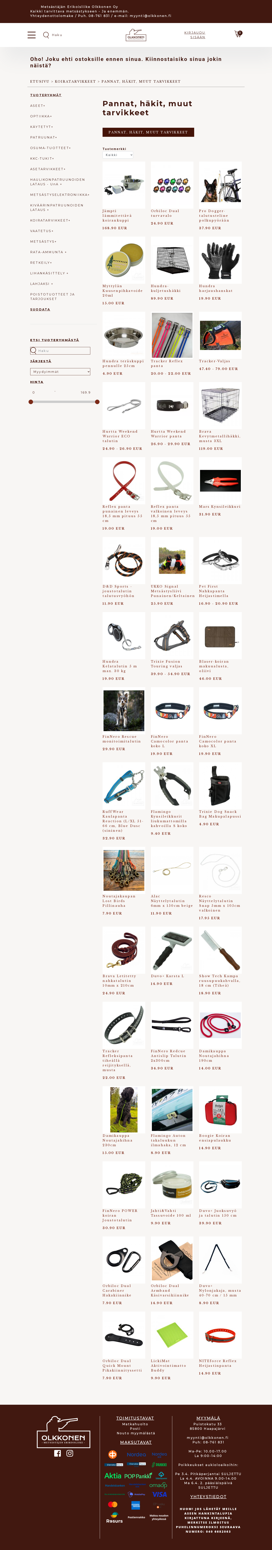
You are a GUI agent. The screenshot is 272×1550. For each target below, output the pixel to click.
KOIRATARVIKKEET (49, 220)
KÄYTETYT (40, 127)
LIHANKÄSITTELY (48, 273)
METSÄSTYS (42, 241)
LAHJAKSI (40, 284)
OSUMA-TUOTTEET (49, 148)
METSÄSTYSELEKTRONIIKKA (59, 195)
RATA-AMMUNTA (47, 252)
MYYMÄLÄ (208, 1418)
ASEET (36, 106)
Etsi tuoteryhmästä (54, 340)
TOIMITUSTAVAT (135, 1418)
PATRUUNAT (42, 137)
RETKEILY (40, 263)
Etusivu (39, 81)
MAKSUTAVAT (136, 1442)
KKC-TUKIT (41, 158)
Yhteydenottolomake (52, 16)
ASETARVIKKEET (47, 169)
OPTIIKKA (40, 116)
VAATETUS (41, 231)
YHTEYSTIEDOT (208, 1497)
